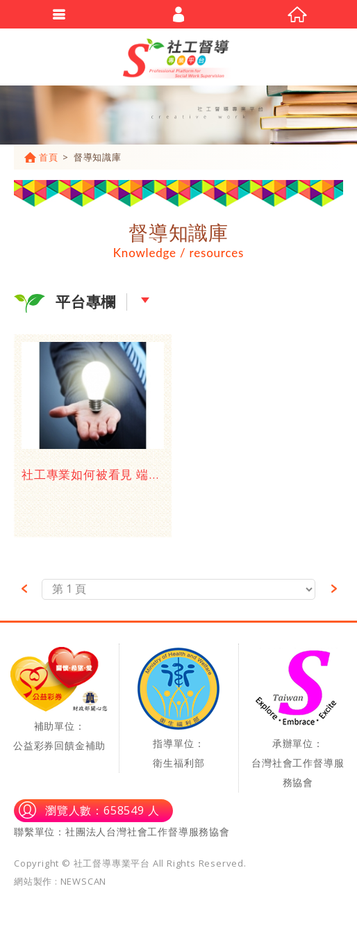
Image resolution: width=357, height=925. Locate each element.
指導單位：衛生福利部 (178, 708)
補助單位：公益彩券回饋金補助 (59, 699)
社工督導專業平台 (178, 57)
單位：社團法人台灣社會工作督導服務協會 (132, 831)
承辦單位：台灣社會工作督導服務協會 (298, 718)
